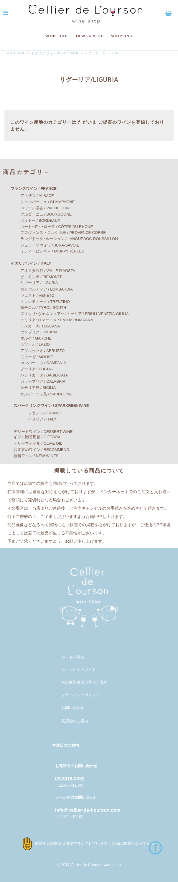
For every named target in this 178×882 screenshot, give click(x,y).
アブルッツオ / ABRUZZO (37, 350)
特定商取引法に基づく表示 (84, 682)
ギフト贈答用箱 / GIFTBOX (33, 437)
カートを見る (72, 657)
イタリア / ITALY (33, 419)
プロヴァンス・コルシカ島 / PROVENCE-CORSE (57, 232)
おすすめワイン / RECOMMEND (37, 449)
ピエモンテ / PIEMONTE (36, 277)
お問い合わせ (72, 707)
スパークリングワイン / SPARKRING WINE (47, 405)
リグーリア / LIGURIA (33, 283)
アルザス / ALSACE (31, 195)
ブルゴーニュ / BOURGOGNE (40, 214)
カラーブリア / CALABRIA (37, 381)
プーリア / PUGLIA (31, 369)
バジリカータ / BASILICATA (38, 375)
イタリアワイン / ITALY (27, 263)
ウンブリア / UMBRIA (33, 332)
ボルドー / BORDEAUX (34, 220)
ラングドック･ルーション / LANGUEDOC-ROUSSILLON (63, 239)
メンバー (69, 644)
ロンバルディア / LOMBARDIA (41, 289)
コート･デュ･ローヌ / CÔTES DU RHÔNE (51, 226)
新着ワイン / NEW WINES (32, 456)
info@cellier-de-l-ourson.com (88, 810)
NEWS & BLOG (90, 36)
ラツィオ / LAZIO (29, 344)
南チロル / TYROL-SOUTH (37, 307)
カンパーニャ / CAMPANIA (37, 363)
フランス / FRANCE (35, 413)
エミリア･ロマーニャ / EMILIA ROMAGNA (51, 320)
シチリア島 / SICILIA (32, 387)
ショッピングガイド (78, 669)
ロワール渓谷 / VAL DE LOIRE (40, 208)
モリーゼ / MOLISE (31, 357)
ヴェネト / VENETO (32, 295)
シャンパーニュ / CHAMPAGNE (42, 202)
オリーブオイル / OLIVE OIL (34, 443)
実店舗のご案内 (74, 721)
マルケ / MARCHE (30, 338)
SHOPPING (122, 36)
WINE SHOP (57, 36)
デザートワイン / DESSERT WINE (39, 431)
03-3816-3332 (70, 778)
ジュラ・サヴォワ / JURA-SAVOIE (44, 245)
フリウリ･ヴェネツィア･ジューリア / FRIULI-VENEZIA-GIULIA (69, 314)
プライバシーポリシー (80, 695)
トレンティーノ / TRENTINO (39, 301)
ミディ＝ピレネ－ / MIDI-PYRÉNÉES (46, 251)
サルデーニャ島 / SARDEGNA (40, 394)
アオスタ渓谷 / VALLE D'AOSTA (42, 270)
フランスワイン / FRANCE (30, 188)
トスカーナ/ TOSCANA (34, 326)
